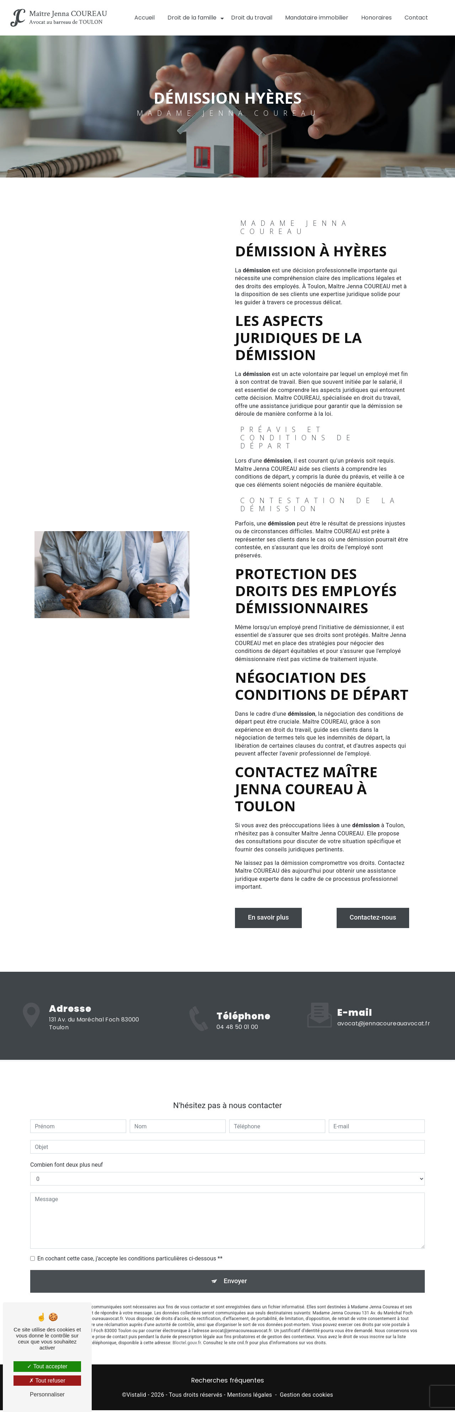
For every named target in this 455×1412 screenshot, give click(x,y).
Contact (416, 17)
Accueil (144, 17)
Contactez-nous (370, 918)
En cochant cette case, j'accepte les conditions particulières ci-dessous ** (130, 1250)
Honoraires (376, 17)
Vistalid (136, 1396)
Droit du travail (251, 17)
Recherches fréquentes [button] (227, 1382)
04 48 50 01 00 (237, 1036)
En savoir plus (271, 918)
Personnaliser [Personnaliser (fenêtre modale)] (47, 1394)
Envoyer (236, 1273)
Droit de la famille (191, 17)
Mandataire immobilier (316, 17)
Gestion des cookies (306, 1396)
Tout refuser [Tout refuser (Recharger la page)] (47, 1381)
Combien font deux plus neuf (66, 1156)
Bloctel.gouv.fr (186, 1335)
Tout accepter (47, 1366)
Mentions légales (249, 1396)
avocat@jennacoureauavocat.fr (383, 1015)
